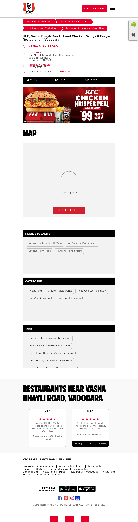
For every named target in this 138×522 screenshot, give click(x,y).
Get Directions (69, 210)
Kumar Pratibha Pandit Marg (45, 243)
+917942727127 (37, 67)
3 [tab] (69, 120)
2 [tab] (65, 120)
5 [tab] (76, 120)
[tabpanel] (69, 104)
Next (112, 427)
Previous (25, 427)
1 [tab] (62, 120)
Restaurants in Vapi (48, 475)
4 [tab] (73, 120)
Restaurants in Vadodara (83, 472)
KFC (47, 411)
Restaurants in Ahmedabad (39, 466)
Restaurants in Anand (71, 466)
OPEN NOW (64, 72)
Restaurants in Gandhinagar (52, 469)
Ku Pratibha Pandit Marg (82, 243)
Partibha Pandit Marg (69, 251)
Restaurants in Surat (53, 472)
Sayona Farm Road (40, 251)
